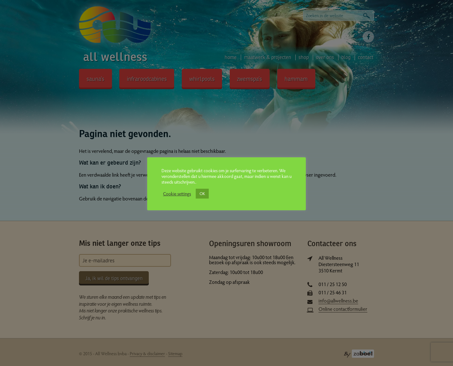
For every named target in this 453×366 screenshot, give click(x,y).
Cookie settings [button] (177, 193)
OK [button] (202, 193)
